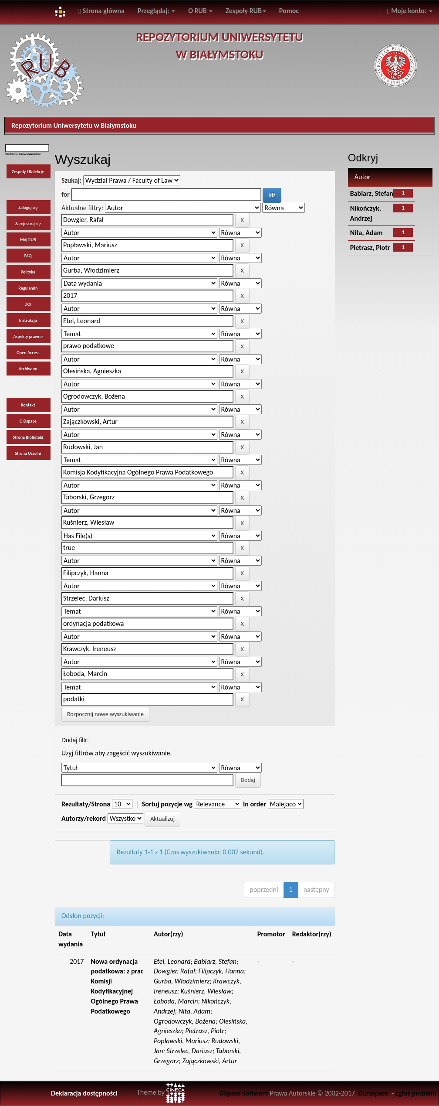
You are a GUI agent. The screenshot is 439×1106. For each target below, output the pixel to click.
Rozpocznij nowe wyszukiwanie (105, 714)
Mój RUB (28, 239)
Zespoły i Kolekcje (28, 171)
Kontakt (28, 405)
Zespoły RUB (246, 11)
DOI (27, 304)
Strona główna (101, 11)
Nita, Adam (366, 233)
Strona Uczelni (28, 453)
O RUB (200, 11)
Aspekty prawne (28, 336)
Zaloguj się (27, 207)
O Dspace (28, 421)
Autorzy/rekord (83, 818)
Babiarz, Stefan (371, 193)
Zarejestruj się (28, 223)
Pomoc (289, 11)
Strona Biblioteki (28, 437)
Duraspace (373, 1093)
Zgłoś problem (415, 1093)
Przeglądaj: (156, 11)
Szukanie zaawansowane (23, 154)
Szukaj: (71, 180)
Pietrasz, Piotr (370, 247)
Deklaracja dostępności (84, 1093)
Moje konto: (409, 11)
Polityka (28, 272)
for (65, 194)
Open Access (28, 352)
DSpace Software (244, 1093)
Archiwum (28, 369)
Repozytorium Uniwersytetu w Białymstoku (73, 125)
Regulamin (27, 288)
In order (254, 804)
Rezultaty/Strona (85, 804)
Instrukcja (28, 320)
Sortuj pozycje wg (167, 804)
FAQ (28, 256)
